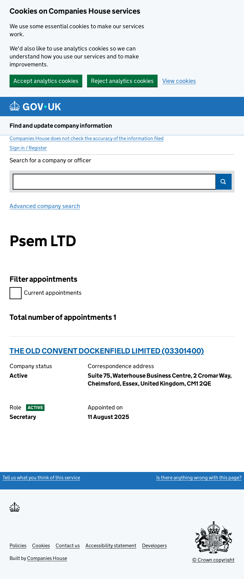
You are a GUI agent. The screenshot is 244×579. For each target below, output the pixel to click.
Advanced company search (45, 206)
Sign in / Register (28, 148)
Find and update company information (61, 125)
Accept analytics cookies (45, 80)
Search (224, 182)
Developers (154, 545)
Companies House (47, 558)
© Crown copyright (213, 560)
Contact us (68, 545)
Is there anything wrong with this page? (198, 478)
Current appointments (46, 293)
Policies (18, 545)
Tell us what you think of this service (41, 478)
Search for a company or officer (50, 160)
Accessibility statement (110, 545)
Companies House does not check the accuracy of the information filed (87, 138)
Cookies (41, 545)
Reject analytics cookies (122, 80)
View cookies (179, 81)
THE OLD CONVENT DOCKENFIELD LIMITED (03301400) (107, 350)
